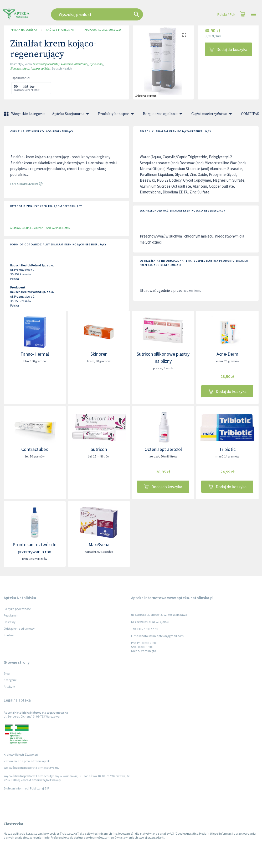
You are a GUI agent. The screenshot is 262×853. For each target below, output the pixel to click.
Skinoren (98, 354)
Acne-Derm (227, 354)
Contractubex (34, 449)
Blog (6, 673)
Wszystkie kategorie (25, 114)
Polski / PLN (226, 14)
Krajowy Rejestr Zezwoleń (21, 754)
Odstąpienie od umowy (19, 628)
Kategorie (10, 680)
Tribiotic (227, 449)
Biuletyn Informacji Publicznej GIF (26, 788)
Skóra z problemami (61, 29)
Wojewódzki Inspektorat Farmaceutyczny (31, 768)
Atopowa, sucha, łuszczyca (102, 29)
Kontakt (9, 635)
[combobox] (110, 14)
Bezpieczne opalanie (163, 114)
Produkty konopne (117, 114)
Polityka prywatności (18, 609)
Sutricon (99, 449)
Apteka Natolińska (24, 29)
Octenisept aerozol (163, 449)
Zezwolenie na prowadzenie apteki (27, 761)
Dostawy (10, 622)
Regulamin (11, 615)
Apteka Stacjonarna (71, 114)
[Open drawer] (253, 14)
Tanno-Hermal (34, 354)
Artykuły (9, 686)
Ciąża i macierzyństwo (212, 114)
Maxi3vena (99, 544)
